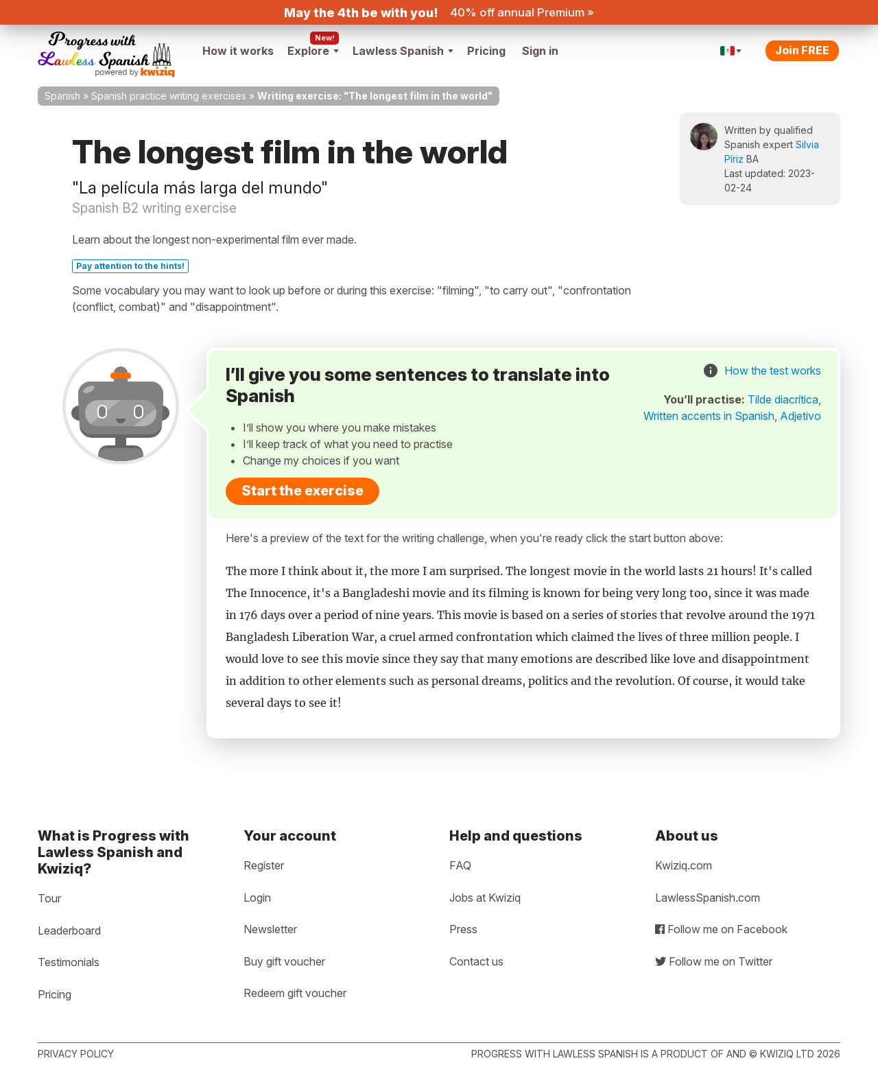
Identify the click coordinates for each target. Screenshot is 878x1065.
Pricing (486, 51)
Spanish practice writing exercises (168, 96)
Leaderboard (69, 930)
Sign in (540, 51)
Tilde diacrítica (783, 399)
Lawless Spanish (403, 51)
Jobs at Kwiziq (485, 897)
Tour (49, 898)
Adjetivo (800, 416)
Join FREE (802, 50)
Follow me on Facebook (721, 929)
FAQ (460, 865)
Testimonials (68, 962)
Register (264, 865)
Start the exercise (302, 490)
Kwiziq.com (683, 865)
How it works (238, 51)
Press (463, 929)
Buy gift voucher (284, 961)
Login (257, 897)
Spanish (62, 96)
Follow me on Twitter (713, 961)
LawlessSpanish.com (707, 897)
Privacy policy (76, 1054)
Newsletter (270, 929)
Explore (313, 51)
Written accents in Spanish (708, 416)
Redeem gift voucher (295, 993)
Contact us (476, 961)
